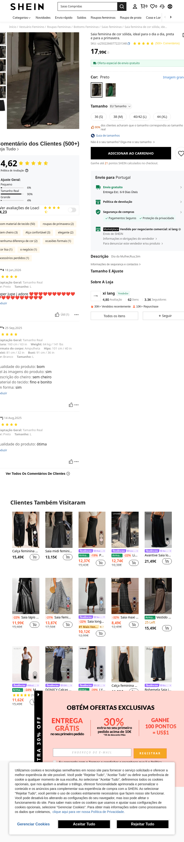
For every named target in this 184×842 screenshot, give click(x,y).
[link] (143, 6)
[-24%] (28, 690)
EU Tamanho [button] (120, 106)
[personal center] (135, 6)
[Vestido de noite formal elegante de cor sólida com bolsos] (158, 596)
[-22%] (127, 555)
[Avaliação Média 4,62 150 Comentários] (156, 44)
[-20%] (94, 690)
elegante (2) (65, 232)
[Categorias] (21, 17)
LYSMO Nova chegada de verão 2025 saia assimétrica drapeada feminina (92, 690)
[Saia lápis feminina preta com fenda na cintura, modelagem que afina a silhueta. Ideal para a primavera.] (25, 596)
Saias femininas (112, 27)
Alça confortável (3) (38, 232)
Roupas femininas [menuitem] (103, 17)
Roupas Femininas (59, 27)
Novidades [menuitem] (43, 17)
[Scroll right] (170, 17)
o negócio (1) (28, 249)
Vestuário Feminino (31, 27)
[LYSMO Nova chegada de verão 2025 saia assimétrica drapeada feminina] (92, 664)
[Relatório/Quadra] (76, 314)
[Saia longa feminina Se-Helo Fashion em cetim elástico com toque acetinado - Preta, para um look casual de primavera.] (92, 596)
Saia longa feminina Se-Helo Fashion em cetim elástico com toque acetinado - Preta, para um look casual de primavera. (92, 622)
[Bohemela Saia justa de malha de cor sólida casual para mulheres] (158, 664)
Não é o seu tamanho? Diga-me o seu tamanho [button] (123, 142)
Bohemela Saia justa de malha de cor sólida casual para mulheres (158, 690)
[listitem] (25, 541)
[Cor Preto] (100, 77)
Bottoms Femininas (86, 27)
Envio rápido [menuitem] (63, 17)
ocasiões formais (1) (58, 241)
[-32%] (115, 617)
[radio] (96, 89)
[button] (87, 6)
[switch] (72, 210)
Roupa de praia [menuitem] (130, 17)
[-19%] (94, 555)
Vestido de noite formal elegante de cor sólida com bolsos (158, 617)
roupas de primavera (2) (58, 224)
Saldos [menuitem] (81, 17)
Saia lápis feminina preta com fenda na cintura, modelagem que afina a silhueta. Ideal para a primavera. (25, 617)
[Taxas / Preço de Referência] (108, 52)
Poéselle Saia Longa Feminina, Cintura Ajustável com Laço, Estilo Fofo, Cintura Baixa (92, 555)
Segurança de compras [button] (118, 212)
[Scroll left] (165, 17)
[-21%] (49, 617)
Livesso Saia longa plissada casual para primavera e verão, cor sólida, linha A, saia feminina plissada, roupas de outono (125, 555)
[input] (92, 752)
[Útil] (57, 314)
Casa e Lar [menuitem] (153, 17)
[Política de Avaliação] (15, 170)
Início (12, 27)
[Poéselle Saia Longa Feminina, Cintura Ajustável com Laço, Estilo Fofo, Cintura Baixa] (92, 530)
